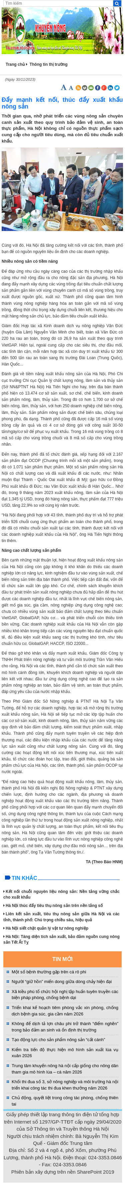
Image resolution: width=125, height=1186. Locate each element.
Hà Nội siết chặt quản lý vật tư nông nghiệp (45, 928)
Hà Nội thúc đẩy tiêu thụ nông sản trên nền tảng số (53, 905)
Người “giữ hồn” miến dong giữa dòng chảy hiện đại (62, 981)
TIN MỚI (62, 959)
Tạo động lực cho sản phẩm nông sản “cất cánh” (58, 1039)
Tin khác (24, 878)
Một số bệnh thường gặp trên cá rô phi (49, 971)
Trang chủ (15, 64)
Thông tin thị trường (49, 64)
